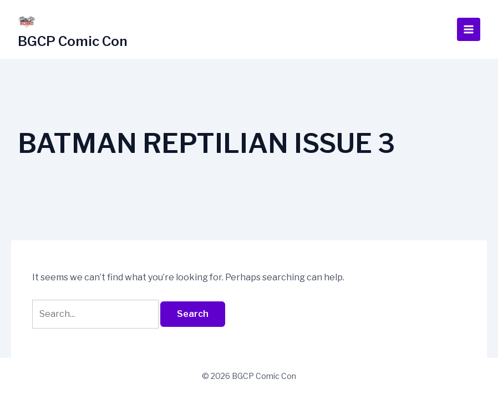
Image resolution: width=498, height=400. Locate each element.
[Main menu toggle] (468, 29)
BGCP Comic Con (73, 41)
